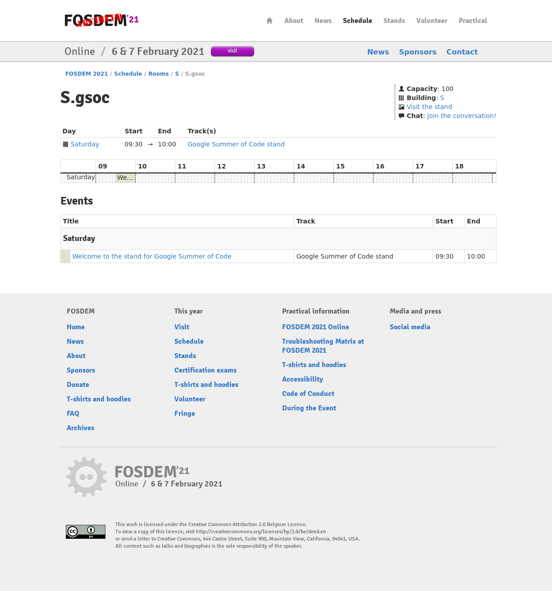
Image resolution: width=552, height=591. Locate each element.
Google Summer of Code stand (236, 144)
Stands (394, 20)
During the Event (309, 408)
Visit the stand (429, 106)
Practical (473, 20)
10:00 (476, 256)
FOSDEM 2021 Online (315, 327)
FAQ (73, 413)
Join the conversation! (461, 115)
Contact (462, 52)
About (293, 20)
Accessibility (302, 379)
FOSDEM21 (102, 20)
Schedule (357, 20)
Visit (181, 327)
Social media (410, 327)
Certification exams (205, 370)
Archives (80, 427)
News (323, 20)
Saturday (85, 144)
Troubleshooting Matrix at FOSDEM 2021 (323, 346)
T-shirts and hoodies (99, 399)
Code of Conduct (308, 393)
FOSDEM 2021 (86, 74)
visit (232, 50)
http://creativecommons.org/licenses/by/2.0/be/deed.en (261, 531)
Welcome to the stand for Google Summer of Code (152, 256)
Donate (78, 384)
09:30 (444, 256)
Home (269, 20)
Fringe (184, 413)
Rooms (158, 74)
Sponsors (418, 52)
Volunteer (431, 20)
